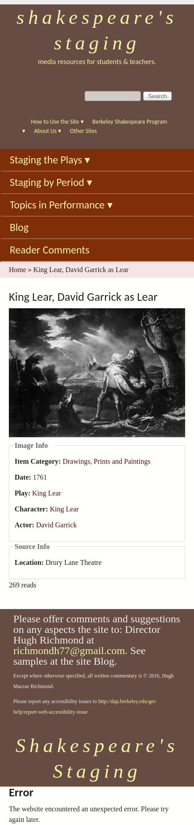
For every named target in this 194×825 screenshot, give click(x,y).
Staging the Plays (50, 159)
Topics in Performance (61, 204)
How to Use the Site (57, 121)
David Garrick (56, 525)
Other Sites (83, 131)
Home (17, 269)
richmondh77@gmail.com (69, 650)
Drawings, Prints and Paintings (106, 461)
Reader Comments (49, 249)
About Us (47, 131)
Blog (19, 227)
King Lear (46, 493)
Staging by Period (51, 182)
